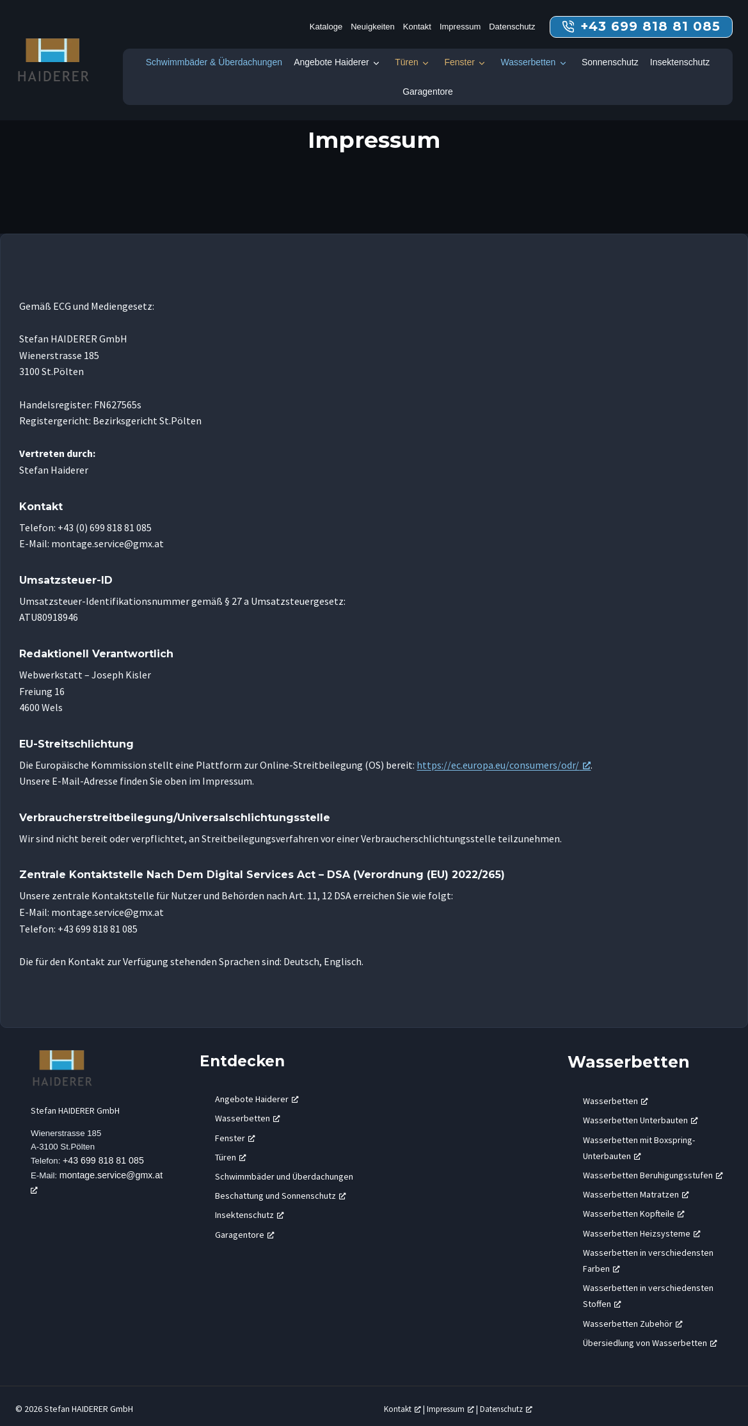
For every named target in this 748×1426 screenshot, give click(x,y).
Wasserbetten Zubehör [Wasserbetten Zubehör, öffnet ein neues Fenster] (633, 1317)
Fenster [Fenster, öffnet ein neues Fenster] (235, 1131)
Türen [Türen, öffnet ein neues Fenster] (230, 1151)
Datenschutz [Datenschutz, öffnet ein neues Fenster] (518, 1403)
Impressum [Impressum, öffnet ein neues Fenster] (456, 1403)
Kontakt (417, 26)
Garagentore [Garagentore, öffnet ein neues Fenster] (245, 1228)
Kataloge (326, 26)
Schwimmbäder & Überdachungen (214, 62)
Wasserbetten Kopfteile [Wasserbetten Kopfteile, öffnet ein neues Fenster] (634, 1208)
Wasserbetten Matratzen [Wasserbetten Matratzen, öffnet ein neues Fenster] (636, 1188)
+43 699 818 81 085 (106, 1157)
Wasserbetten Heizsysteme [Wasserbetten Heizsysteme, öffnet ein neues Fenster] (642, 1227)
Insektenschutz (680, 62)
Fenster (459, 62)
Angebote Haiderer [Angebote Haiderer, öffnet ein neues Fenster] (257, 1093)
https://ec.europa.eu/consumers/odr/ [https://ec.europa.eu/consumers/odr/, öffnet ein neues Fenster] (498, 764)
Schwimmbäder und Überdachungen (284, 1170)
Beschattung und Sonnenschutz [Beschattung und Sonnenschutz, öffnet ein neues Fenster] (280, 1190)
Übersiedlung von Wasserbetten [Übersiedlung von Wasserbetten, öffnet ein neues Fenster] (650, 1336)
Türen (406, 62)
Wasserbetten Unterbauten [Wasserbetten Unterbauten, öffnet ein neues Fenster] (640, 1114)
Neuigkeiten (373, 26)
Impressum (460, 26)
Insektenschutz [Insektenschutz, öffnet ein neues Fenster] (249, 1209)
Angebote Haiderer (331, 62)
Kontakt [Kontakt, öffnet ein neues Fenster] (404, 1403)
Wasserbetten (527, 62)
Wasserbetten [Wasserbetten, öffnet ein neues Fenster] (247, 1112)
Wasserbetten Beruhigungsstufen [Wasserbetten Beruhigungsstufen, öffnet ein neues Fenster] (653, 1169)
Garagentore (427, 91)
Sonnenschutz (610, 62)
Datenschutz (512, 26)
